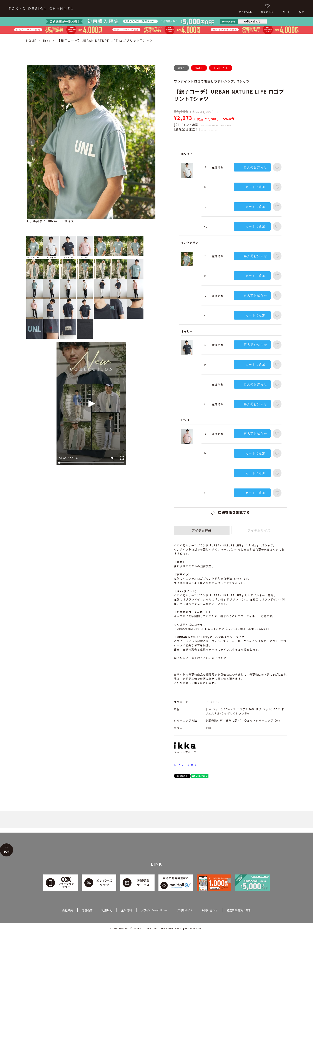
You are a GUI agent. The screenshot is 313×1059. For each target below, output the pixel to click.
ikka (47, 40)
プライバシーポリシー (154, 910)
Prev (31, 142)
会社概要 (67, 910)
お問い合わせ (209, 910)
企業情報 (126, 910)
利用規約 (107, 910)
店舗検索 (87, 910)
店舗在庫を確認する (234, 512)
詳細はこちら (213, 130)
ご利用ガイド (184, 910)
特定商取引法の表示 (239, 910)
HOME (31, 40)
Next (150, 142)
